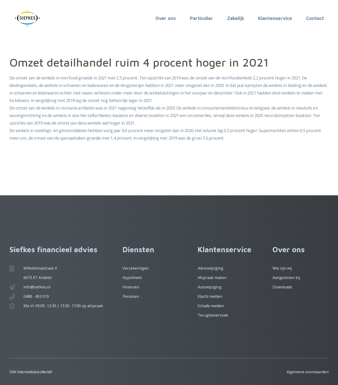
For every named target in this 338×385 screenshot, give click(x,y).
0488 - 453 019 (36, 296)
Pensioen (131, 296)
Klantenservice (275, 18)
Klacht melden (210, 296)
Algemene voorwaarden (308, 371)
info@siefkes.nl (36, 287)
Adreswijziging (210, 268)
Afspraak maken (212, 277)
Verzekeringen (136, 268)
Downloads (282, 287)
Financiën (131, 287)
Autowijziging (210, 287)
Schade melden (211, 305)
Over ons (165, 18)
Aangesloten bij (286, 277)
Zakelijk (235, 18)
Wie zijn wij (282, 268)
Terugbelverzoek (213, 315)
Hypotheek (132, 277)
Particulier (201, 18)
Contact (315, 18)
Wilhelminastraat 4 (40, 268)
